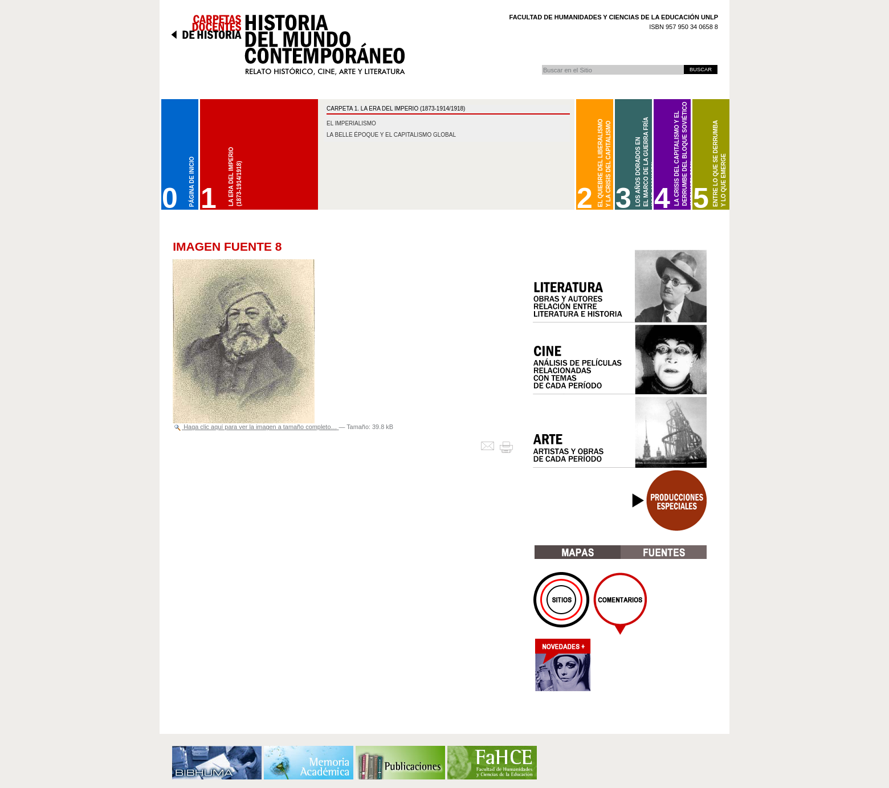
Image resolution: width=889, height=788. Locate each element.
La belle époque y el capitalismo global (391, 135)
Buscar (541, 64)
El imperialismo (351, 123)
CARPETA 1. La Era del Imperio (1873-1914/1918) (396, 108)
